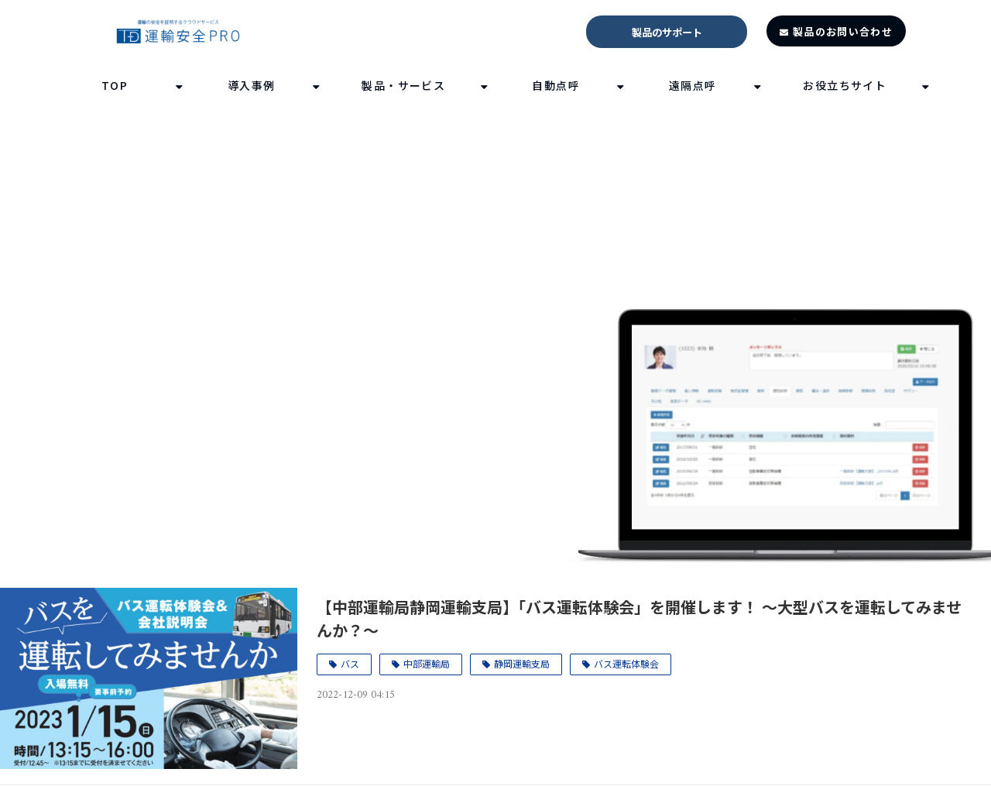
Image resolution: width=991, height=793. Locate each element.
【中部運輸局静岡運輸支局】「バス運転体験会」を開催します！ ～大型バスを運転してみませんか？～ (639, 618)
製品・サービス (403, 85)
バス (350, 663)
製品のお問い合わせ (843, 31)
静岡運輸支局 (522, 663)
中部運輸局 (426, 663)
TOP (114, 85)
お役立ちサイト (844, 85)
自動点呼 (556, 85)
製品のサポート (667, 32)
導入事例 (252, 85)
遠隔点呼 (693, 85)
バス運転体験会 (626, 663)
